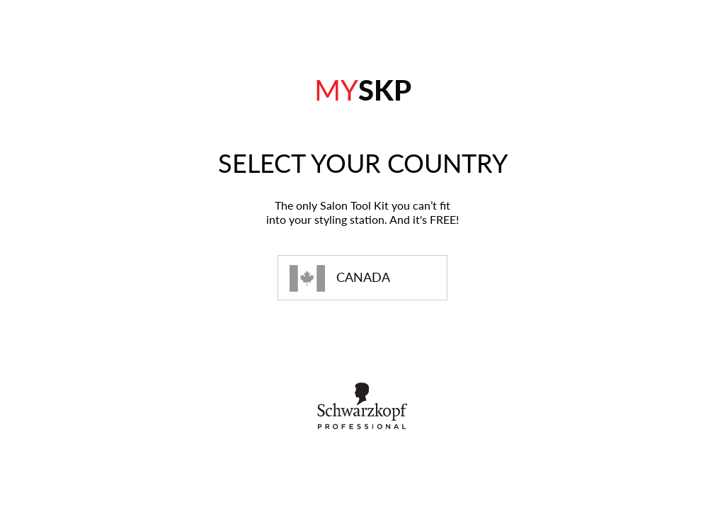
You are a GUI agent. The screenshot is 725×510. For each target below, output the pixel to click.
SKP (362, 90)
